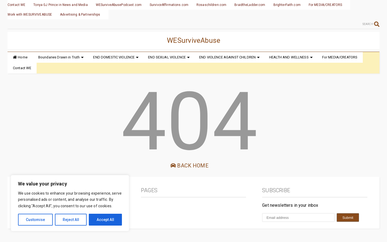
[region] (70, 203)
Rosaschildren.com (211, 5)
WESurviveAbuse (193, 40)
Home (20, 57)
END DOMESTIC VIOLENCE (116, 57)
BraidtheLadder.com (249, 5)
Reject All (71, 220)
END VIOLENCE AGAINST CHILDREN (229, 57)
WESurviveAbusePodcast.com (119, 5)
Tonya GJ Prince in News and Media (60, 5)
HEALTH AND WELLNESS (291, 57)
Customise (35, 220)
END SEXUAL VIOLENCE (169, 57)
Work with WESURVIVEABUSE (30, 14)
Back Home (189, 165)
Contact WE (16, 5)
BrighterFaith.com (287, 5)
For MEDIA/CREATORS (325, 5)
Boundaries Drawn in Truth (61, 57)
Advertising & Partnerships (80, 14)
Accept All (105, 220)
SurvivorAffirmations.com (169, 5)
